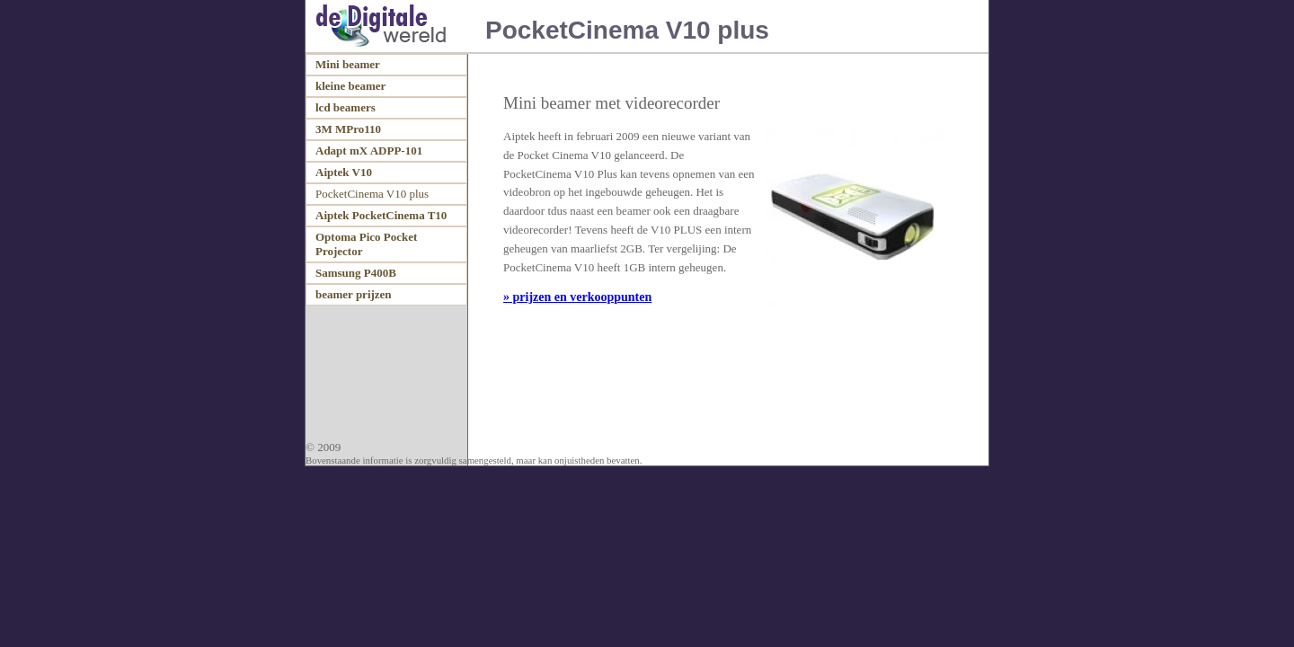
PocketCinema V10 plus (372, 193)
